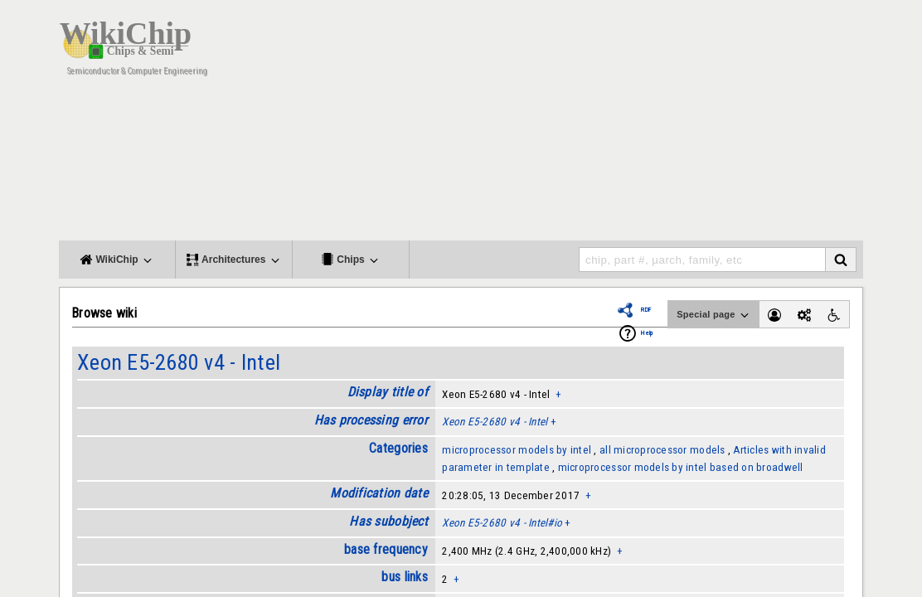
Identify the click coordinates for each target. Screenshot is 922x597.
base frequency (386, 549)
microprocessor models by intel (516, 450)
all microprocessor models (662, 450)
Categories (398, 448)
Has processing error (371, 420)
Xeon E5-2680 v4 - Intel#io (502, 523)
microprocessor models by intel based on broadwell (680, 467)
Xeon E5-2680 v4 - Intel (178, 362)
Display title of (387, 392)
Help (647, 333)
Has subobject (388, 521)
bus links (404, 577)
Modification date (379, 493)
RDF (646, 309)
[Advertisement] (560, 124)
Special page (714, 315)
